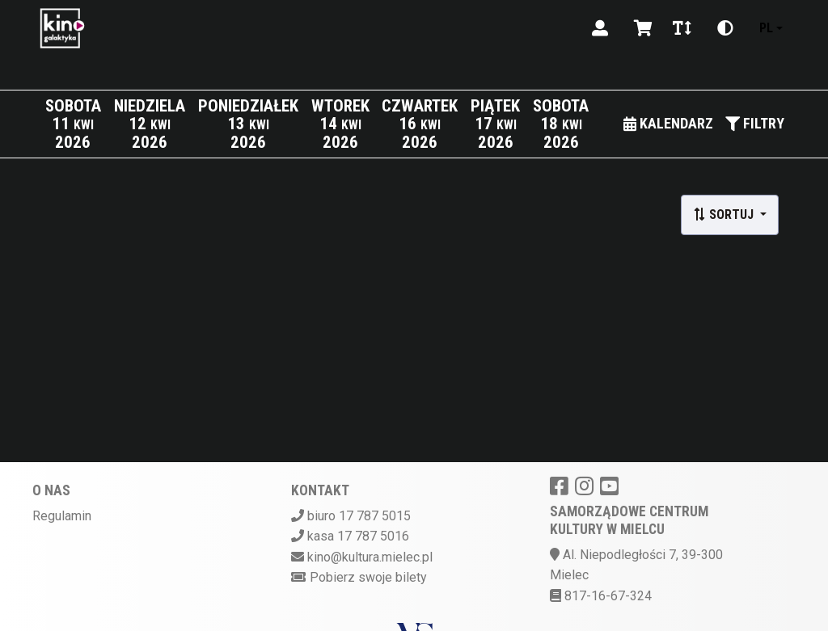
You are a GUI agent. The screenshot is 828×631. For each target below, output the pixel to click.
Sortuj (725, 214)
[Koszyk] (640, 28)
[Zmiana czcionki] (682, 28)
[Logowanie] (600, 28)
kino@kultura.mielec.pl (370, 557)
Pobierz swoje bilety (368, 577)
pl (766, 28)
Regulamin (61, 516)
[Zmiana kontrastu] (725, 28)
